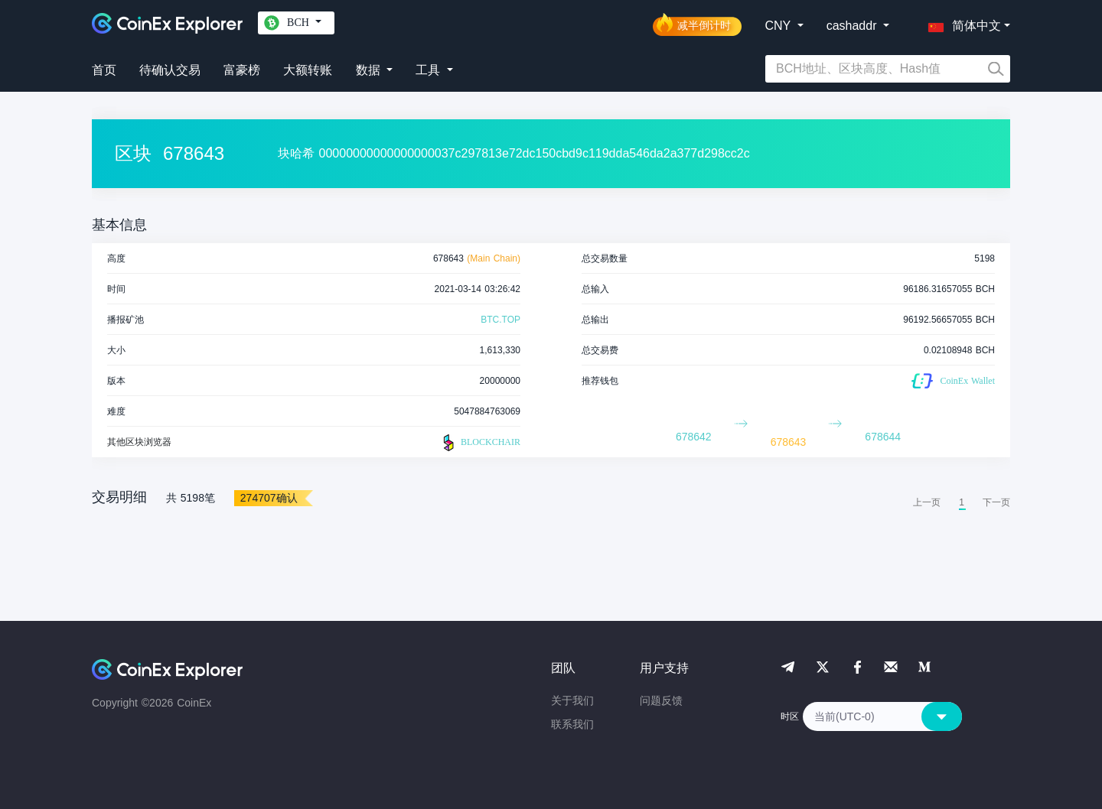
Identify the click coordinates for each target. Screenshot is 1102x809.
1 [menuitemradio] (961, 502)
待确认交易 (170, 69)
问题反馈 (661, 700)
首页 (104, 69)
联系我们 (572, 724)
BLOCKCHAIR (479, 443)
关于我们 (572, 700)
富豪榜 (241, 69)
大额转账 (307, 69)
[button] (961, 23)
